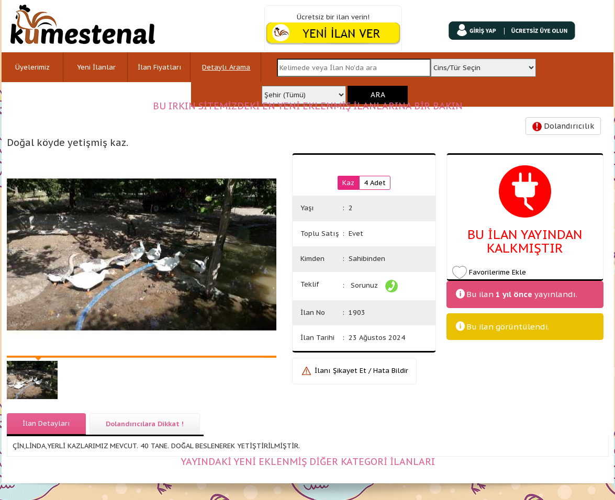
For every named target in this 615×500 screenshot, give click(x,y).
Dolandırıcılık (563, 126)
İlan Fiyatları (160, 67)
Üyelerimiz (32, 67)
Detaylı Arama (226, 67)
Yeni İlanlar (96, 67)
